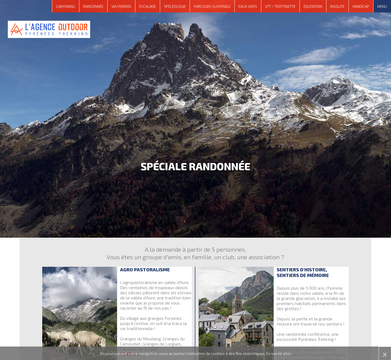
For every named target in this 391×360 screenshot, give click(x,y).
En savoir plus (278, 353)
